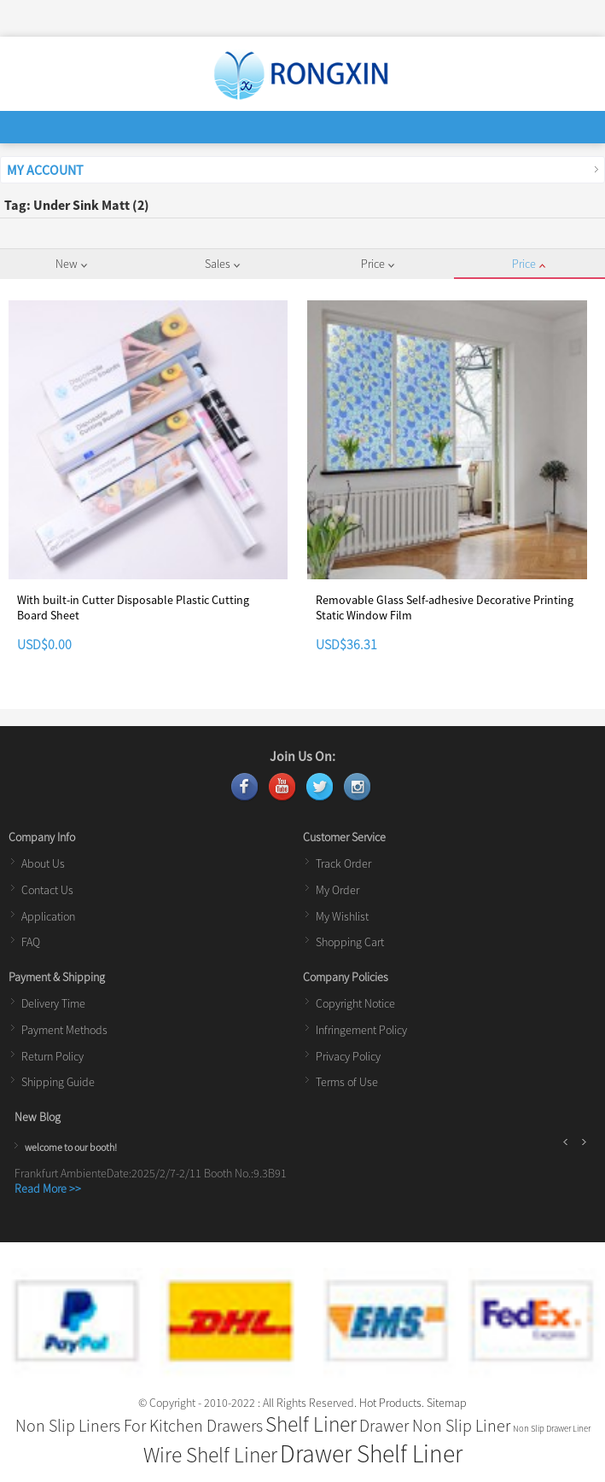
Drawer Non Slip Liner (434, 1425)
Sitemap (447, 1402)
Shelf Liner (311, 1424)
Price (377, 263)
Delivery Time (53, 1003)
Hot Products (390, 1402)
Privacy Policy (348, 1056)
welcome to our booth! (71, 1147)
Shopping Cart (350, 942)
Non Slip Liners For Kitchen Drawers (139, 1425)
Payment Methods (64, 1029)
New (71, 263)
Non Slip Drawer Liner (551, 1428)
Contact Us (47, 890)
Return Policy (52, 1056)
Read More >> (48, 1188)
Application (48, 916)
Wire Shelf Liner (210, 1454)
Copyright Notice (355, 1003)
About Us (43, 863)
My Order (337, 890)
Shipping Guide (58, 1082)
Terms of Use (347, 1082)
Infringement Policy (361, 1029)
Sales (222, 263)
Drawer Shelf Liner (371, 1453)
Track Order (343, 863)
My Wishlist (342, 916)
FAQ (30, 942)
